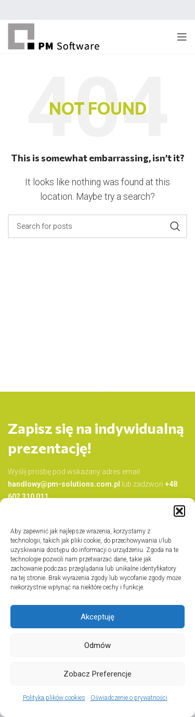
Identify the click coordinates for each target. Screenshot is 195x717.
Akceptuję (97, 617)
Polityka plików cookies (54, 697)
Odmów (97, 645)
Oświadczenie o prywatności (128, 697)
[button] (179, 511)
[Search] (97, 226)
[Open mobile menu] (182, 36)
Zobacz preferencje (97, 674)
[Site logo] (54, 36)
